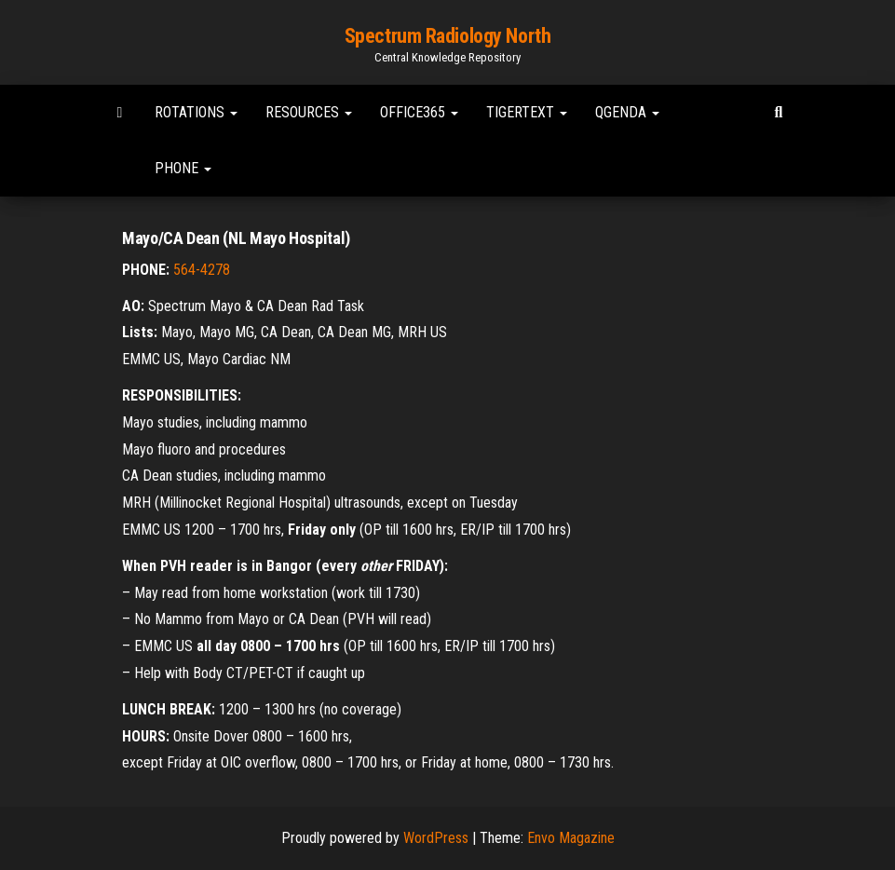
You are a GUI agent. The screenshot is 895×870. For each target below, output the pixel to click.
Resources (308, 112)
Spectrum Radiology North (447, 36)
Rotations (196, 112)
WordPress (435, 838)
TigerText (526, 112)
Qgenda (627, 112)
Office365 (419, 112)
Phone (183, 168)
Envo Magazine (571, 838)
